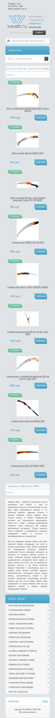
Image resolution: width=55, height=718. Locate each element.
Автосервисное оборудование (21, 605)
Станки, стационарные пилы (21, 624)
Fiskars (29, 486)
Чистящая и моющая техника (22, 660)
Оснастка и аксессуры (18, 692)
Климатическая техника (19, 664)
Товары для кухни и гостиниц (22, 673)
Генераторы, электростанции (21, 642)
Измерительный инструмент (21, 669)
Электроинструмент (17, 614)
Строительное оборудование (21, 687)
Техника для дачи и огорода (21, 628)
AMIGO (23, 486)
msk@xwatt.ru (35, 23)
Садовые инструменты (36, 41)
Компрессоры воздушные (20, 637)
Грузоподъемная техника (20, 610)
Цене (25, 69)
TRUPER (36, 486)
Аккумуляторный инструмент (22, 619)
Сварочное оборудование (20, 633)
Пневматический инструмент (21, 678)
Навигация (13, 701)
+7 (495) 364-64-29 (36, 20)
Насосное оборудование (19, 655)
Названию (19, 69)
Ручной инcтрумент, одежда (20, 41)
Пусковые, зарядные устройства (23, 651)
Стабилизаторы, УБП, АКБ (19, 646)
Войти (45, 701)
